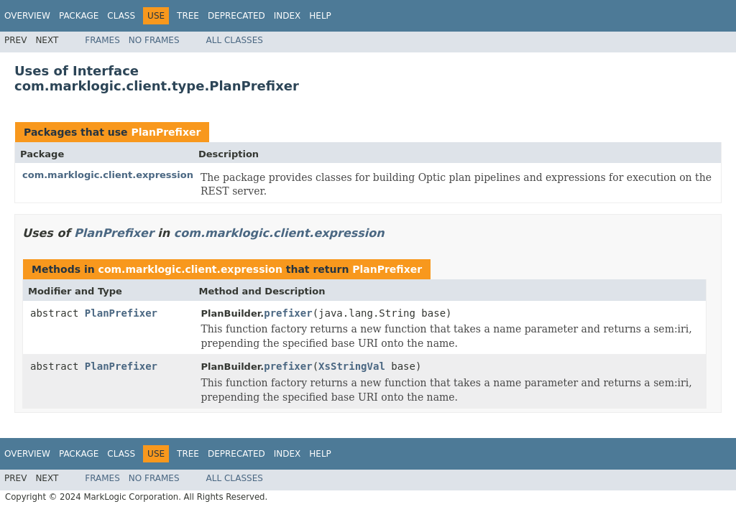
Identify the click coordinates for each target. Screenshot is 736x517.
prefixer (288, 313)
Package (78, 16)
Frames (102, 40)
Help (320, 16)
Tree (188, 16)
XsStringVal (351, 366)
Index (287, 16)
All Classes (234, 40)
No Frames (154, 40)
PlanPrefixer (166, 132)
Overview (27, 16)
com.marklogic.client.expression (107, 174)
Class (121, 16)
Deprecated (236, 16)
